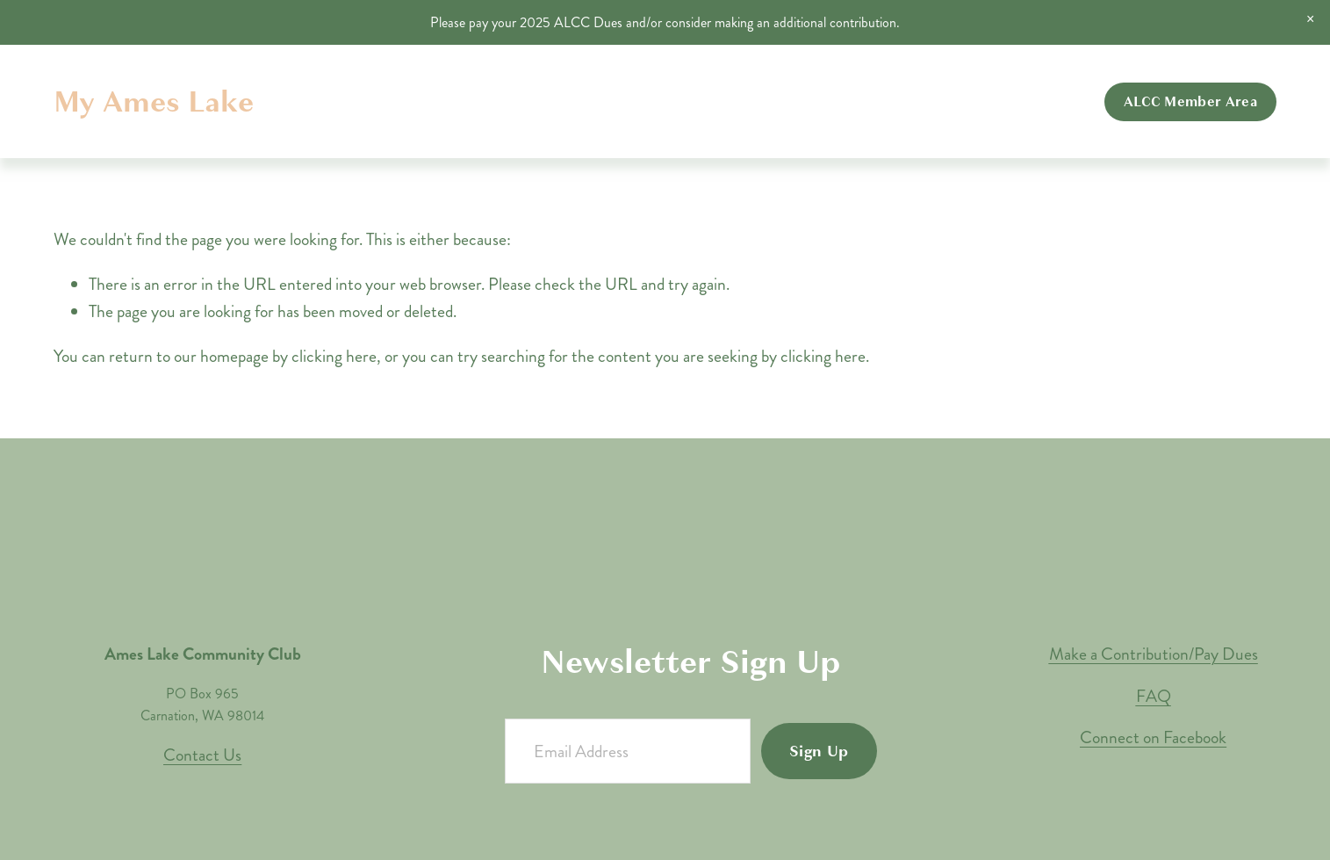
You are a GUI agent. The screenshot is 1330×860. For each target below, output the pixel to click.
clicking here (334, 356)
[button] (1310, 19)
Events (883, 101)
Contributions (967, 101)
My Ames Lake (154, 101)
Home (655, 101)
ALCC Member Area (1190, 102)
